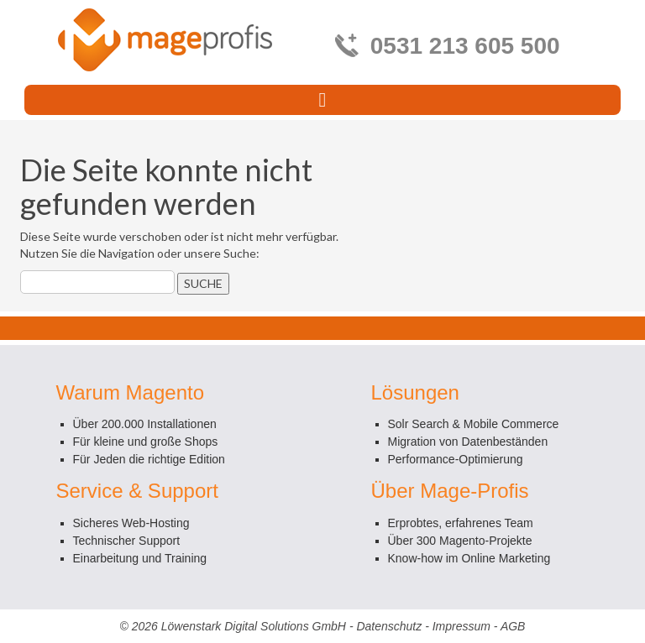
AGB (513, 626)
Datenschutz (389, 626)
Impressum (461, 626)
